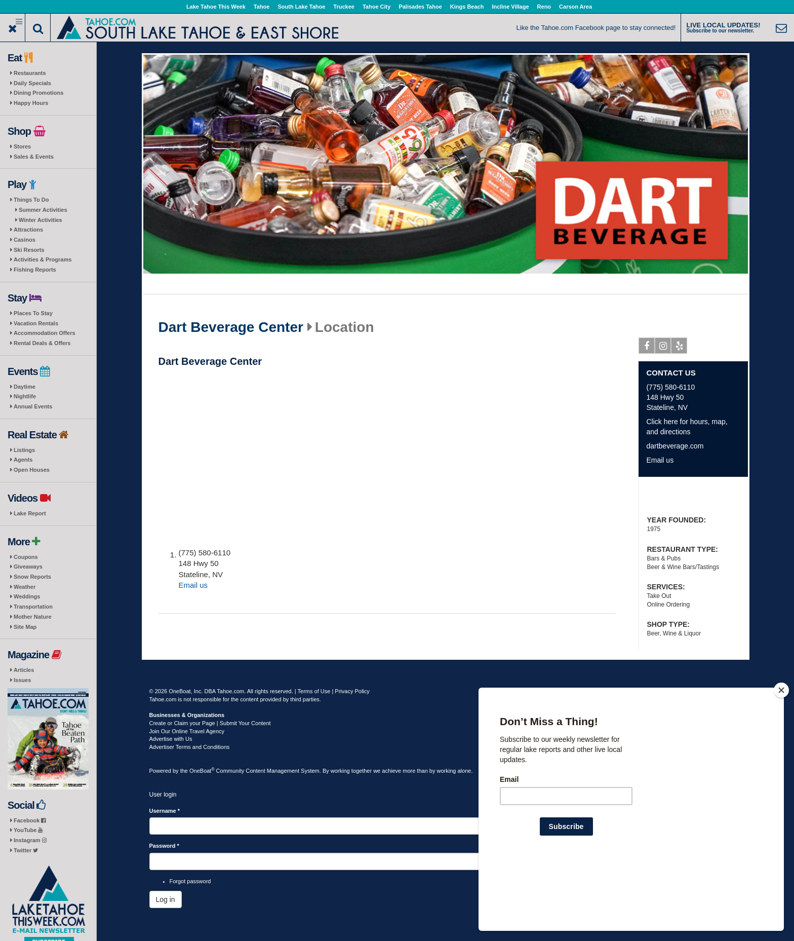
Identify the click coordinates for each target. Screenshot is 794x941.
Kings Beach (467, 7)
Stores (22, 146)
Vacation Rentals (36, 323)
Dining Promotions (38, 93)
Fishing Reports (35, 270)
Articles (24, 670)
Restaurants (30, 73)
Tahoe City (376, 7)
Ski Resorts (29, 250)
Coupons (26, 557)
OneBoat (202, 771)
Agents (23, 460)
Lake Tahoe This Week (216, 7)
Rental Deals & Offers (42, 343)
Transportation (33, 607)
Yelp (679, 348)
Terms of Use (314, 691)
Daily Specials (32, 83)
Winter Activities (40, 220)
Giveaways (28, 566)
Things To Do (31, 200)
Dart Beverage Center (230, 327)
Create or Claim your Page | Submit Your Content (210, 723)
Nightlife (25, 396)
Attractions (28, 230)
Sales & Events (34, 157)
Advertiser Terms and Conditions (189, 747)
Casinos (24, 240)
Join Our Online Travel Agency (187, 731)
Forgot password (190, 881)
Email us (193, 585)
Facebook (30, 820)
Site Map (25, 627)
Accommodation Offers (44, 333)
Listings (24, 450)
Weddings (27, 596)
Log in (165, 899)
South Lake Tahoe (301, 7)
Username (164, 811)
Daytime (24, 387)
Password (164, 846)
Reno (544, 7)
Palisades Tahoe (420, 7)
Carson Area (575, 7)
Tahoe (262, 7)
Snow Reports (32, 577)
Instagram (30, 840)
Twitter (26, 850)
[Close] (781, 755)
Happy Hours (31, 103)
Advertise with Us (170, 739)
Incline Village (510, 7)
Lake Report (30, 513)
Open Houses (32, 470)
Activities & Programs (42, 259)
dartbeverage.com (674, 446)
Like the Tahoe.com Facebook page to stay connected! (596, 27)
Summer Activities (43, 210)
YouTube (28, 830)
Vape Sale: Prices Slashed (693, 497)
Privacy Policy (352, 691)
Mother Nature (33, 617)
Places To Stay (33, 313)
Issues (22, 680)
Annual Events (33, 406)
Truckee (343, 7)
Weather (24, 587)
